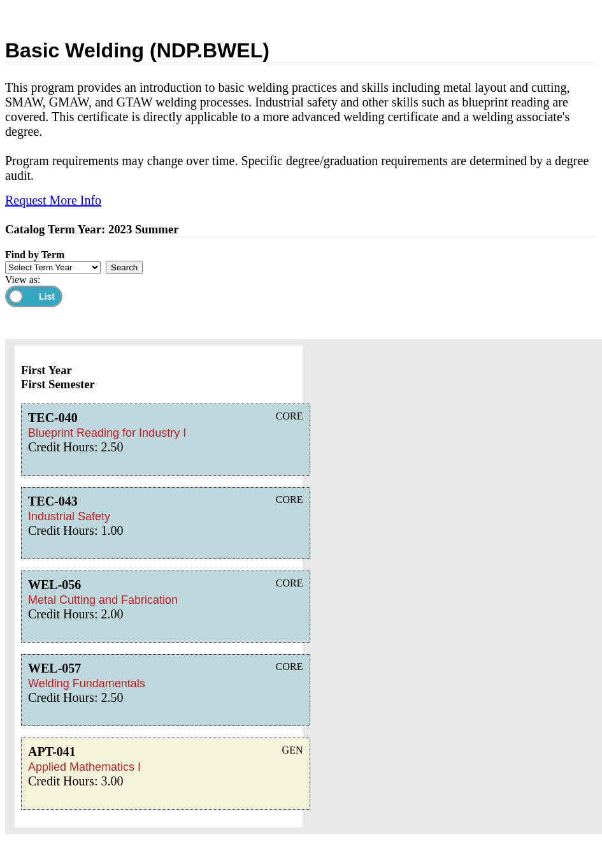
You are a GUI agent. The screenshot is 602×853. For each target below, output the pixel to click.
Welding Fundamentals (86, 683)
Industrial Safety (69, 516)
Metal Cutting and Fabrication (103, 600)
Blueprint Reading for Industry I (107, 432)
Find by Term (34, 254)
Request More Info (53, 200)
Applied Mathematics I (84, 767)
